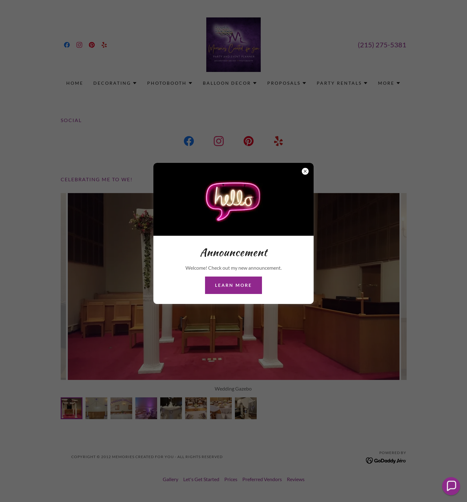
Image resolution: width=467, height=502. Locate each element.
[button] (451, 486)
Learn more (233, 285)
